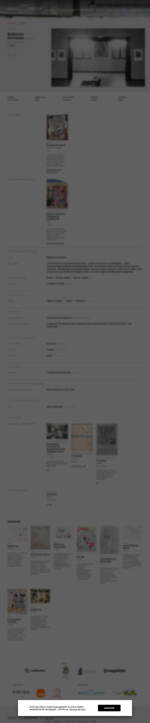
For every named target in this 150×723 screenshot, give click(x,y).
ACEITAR (109, 708)
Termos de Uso (77, 709)
